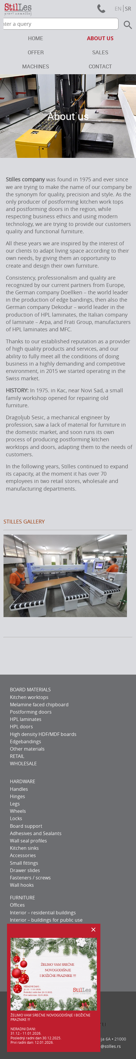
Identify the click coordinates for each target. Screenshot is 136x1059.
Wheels (18, 811)
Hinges (17, 796)
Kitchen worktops (29, 697)
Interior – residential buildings (43, 912)
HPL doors (21, 726)
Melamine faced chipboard (39, 704)
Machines (35, 66)
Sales (100, 52)
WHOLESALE (23, 763)
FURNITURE (22, 897)
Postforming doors (31, 712)
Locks (16, 818)
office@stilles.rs (105, 1046)
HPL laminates (25, 719)
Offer (36, 52)
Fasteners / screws (30, 877)
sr (128, 8)
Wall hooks (22, 885)
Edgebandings (25, 741)
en (118, 8)
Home (35, 38)
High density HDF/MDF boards (43, 734)
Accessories (23, 855)
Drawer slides (25, 870)
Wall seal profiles (28, 840)
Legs (15, 803)
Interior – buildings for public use (46, 920)
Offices (17, 905)
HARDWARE (22, 781)
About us (100, 38)
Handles (19, 789)
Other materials (27, 749)
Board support (26, 826)
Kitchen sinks (24, 848)
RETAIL (17, 756)
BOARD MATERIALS (30, 689)
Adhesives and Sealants (36, 833)
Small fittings (24, 863)
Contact (100, 66)
